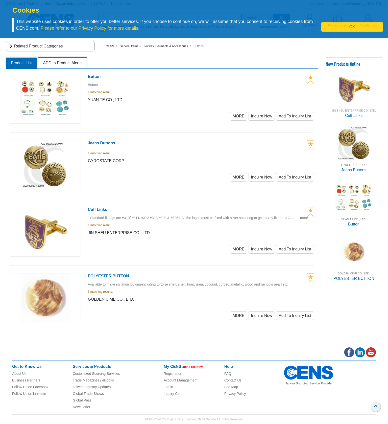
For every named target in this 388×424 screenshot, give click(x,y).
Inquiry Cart (173, 394)
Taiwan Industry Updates (92, 387)
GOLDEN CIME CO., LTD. (354, 273)
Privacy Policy (235, 394)
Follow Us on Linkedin (29, 394)
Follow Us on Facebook (30, 387)
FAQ (227, 374)
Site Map (231, 387)
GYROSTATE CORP (353, 164)
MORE (238, 116)
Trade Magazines (86, 380)
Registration (173, 374)
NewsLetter (81, 407)
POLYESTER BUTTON (353, 278)
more (304, 218)
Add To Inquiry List (295, 116)
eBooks (108, 380)
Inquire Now (261, 116)
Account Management (180, 380)
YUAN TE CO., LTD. (353, 219)
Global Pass (82, 400)
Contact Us (233, 380)
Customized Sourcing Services (96, 374)
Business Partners (26, 380)
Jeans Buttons (353, 170)
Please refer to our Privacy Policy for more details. (90, 28)
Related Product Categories (35, 46)
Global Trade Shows (88, 394)
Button (354, 224)
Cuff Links (354, 115)
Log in (168, 387)
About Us (19, 374)
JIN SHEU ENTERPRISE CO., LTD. (354, 110)
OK (352, 27)
